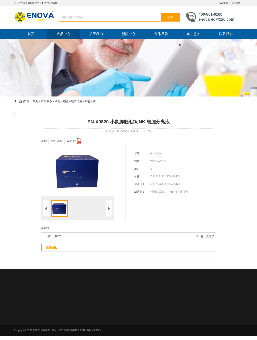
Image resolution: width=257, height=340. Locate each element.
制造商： (139, 191)
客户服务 (193, 34)
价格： (138, 176)
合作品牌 (161, 34)
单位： (138, 168)
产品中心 (63, 34)
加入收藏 (223, 3)
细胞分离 (90, 101)
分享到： (46, 227)
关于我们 (96, 34)
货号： (138, 153)
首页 (31, 34)
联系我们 (237, 3)
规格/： (138, 161)
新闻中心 (128, 34)
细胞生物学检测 (72, 101)
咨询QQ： (140, 184)
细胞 (57, 101)
